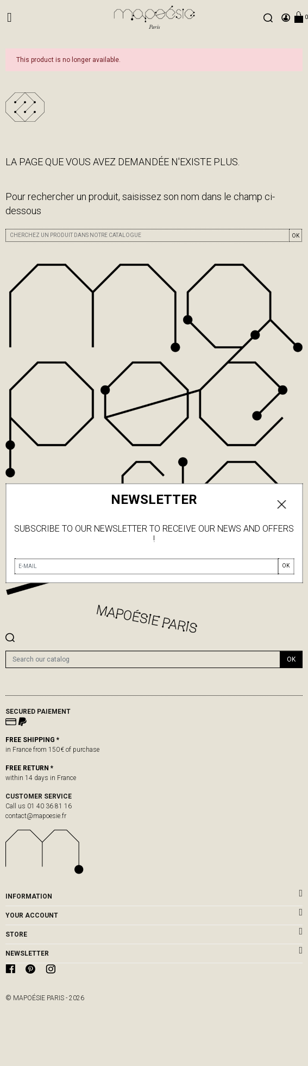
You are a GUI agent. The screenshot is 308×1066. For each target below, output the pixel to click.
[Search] (142, 659)
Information (28, 896)
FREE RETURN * (29, 768)
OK (295, 236)
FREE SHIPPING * (32, 740)
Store (16, 934)
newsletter (27, 953)
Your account (31, 915)
